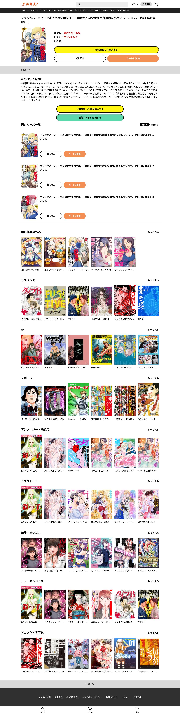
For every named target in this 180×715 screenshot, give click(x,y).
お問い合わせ (112, 697)
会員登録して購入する (106, 49)
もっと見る (153, 232)
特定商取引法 (72, 697)
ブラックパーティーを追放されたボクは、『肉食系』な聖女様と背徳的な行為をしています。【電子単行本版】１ (97, 134)
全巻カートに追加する (90, 117)
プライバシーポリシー (92, 697)
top (23, 10)
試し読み (80, 58)
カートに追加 (133, 58)
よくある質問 (45, 697)
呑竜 (78, 33)
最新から (155, 125)
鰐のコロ (68, 33)
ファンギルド (70, 37)
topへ (90, 684)
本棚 (137, 712)
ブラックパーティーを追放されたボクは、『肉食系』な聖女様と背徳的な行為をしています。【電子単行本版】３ (97, 197)
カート (90, 712)
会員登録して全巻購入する (90, 109)
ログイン (134, 4)
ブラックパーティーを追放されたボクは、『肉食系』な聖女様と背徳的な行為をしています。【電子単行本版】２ (97, 166)
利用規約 (58, 697)
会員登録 (146, 4)
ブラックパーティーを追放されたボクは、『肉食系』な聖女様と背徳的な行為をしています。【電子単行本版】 (85, 10)
